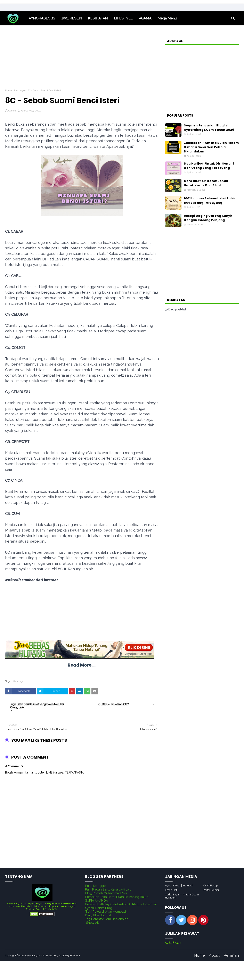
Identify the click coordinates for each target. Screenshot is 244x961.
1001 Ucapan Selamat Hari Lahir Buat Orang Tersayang (209, 200)
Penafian (231, 955)
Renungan (20, 90)
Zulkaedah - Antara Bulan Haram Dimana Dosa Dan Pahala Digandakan (211, 147)
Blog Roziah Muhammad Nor (106, 893)
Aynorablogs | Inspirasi (179, 885)
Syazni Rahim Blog (98, 908)
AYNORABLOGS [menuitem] (42, 18)
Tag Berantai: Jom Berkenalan (106, 919)
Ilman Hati (171, 890)
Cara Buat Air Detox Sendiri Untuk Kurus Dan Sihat (206, 183)
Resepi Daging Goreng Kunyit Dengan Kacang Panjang (208, 218)
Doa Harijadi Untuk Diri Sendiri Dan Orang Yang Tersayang (209, 165)
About (214, 955)
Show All (92, 923)
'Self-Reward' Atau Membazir (106, 911)
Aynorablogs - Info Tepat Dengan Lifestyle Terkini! (52, 955)
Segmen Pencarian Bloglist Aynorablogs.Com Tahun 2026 (209, 127)
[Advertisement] (82, 60)
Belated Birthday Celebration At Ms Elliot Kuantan (121, 904)
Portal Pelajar (211, 890)
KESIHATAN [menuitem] (98, 18)
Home (8, 90)
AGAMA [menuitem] (145, 18)
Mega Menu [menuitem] (167, 18)
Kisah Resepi (210, 885)
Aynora (12, 110)
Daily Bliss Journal (98, 915)
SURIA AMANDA (96, 900)
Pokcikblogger (96, 886)
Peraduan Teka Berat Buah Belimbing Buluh (116, 897)
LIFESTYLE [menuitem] (123, 18)
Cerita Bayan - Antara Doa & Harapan (182, 896)
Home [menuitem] (15, 18)
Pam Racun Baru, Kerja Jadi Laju (108, 889)
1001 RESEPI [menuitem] (71, 18)
